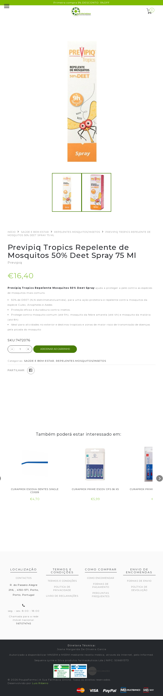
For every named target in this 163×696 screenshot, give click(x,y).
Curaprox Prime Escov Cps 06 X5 (95, 489)
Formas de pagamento (100, 586)
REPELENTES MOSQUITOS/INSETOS (77, 231)
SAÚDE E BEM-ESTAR (35, 231)
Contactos (24, 578)
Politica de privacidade (62, 588)
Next (159, 478)
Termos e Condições (62, 580)
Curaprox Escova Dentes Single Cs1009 (35, 491)
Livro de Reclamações (62, 595)
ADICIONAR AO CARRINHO (55, 348)
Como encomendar (100, 578)
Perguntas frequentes (101, 595)
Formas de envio (139, 580)
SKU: (12, 340)
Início (12, 231)
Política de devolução (139, 588)
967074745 (23, 623)
